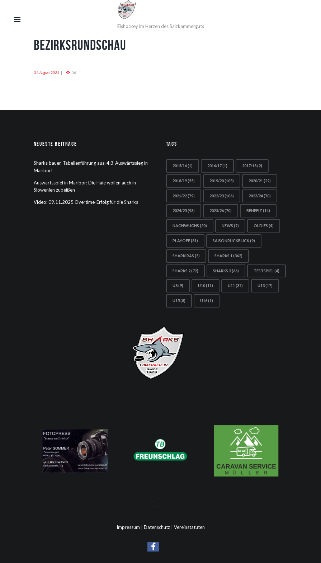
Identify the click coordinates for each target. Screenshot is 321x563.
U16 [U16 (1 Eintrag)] (206, 300)
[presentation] (155, 501)
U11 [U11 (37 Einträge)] (235, 285)
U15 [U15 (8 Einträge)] (179, 300)
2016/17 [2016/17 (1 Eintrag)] (217, 165)
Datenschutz (157, 527)
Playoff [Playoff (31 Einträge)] (185, 240)
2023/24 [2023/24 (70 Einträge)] (260, 195)
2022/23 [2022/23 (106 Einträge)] (221, 195)
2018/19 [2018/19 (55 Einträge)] (184, 180)
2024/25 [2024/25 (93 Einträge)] (184, 210)
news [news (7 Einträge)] (230, 225)
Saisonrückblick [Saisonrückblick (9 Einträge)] (234, 240)
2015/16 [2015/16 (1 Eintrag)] (183, 165)
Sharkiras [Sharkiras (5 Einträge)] (186, 255)
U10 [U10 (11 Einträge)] (205, 285)
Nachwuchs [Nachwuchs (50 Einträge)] (190, 225)
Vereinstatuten (189, 527)
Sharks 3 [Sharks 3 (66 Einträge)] (226, 270)
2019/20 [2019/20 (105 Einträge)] (221, 180)
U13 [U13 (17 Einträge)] (265, 285)
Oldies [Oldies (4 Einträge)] (264, 225)
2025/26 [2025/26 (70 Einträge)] (220, 210)
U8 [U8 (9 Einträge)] (178, 285)
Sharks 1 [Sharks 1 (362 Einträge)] (228, 255)
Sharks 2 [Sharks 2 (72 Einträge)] (185, 270)
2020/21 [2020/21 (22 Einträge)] (260, 180)
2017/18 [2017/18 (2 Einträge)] (252, 165)
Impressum (128, 527)
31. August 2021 (46, 72)
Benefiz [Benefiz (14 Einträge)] (258, 210)
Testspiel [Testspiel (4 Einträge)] (266, 270)
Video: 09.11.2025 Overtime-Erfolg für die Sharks (86, 202)
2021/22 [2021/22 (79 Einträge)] (184, 195)
